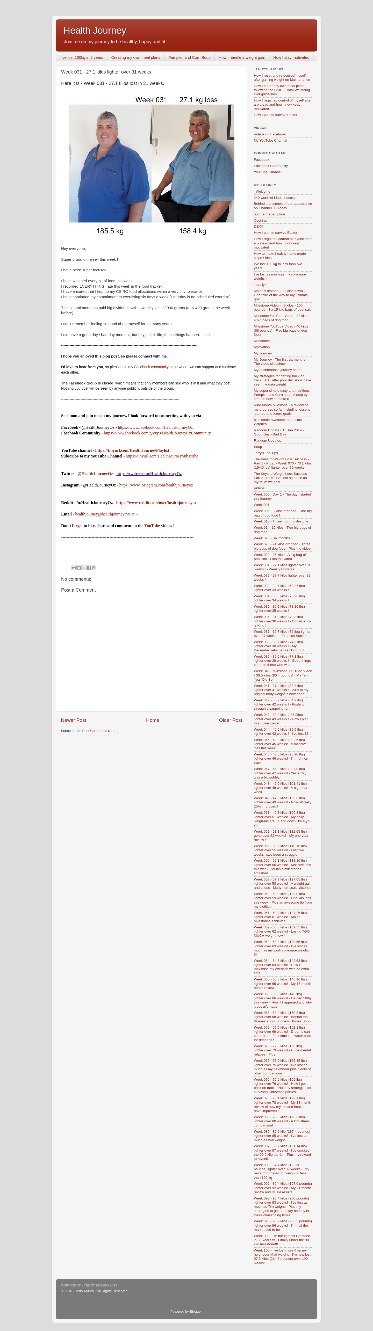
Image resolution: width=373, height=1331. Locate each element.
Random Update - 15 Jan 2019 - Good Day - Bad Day (279, 432)
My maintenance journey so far (278, 370)
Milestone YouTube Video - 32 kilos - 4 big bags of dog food (282, 318)
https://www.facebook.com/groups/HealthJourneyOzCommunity (157, 433)
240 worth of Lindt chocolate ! (276, 198)
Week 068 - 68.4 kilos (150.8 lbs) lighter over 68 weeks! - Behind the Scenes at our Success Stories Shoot (283, 1017)
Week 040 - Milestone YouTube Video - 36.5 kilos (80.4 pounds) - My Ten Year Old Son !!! (283, 675)
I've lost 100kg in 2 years (82, 57)
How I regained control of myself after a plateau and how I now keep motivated (283, 104)
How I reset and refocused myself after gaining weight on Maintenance (282, 78)
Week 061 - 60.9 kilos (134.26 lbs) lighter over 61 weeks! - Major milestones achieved (280, 917)
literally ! (260, 285)
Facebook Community (271, 166)
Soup (258, 447)
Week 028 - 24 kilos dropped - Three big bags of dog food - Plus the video (282, 546)
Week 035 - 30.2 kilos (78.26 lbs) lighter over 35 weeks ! (279, 609)
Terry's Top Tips (266, 453)
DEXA (258, 226)
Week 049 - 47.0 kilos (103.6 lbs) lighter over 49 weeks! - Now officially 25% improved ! (282, 802)
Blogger (196, 1311)
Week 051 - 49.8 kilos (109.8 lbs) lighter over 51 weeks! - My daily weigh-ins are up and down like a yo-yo (282, 819)
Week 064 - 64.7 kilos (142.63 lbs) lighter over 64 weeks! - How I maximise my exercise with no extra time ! (281, 967)
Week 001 (262, 505)
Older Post (230, 720)
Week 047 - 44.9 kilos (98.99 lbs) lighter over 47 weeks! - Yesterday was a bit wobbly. (280, 773)
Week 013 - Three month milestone (281, 521)
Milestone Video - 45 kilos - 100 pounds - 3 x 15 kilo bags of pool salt (282, 307)
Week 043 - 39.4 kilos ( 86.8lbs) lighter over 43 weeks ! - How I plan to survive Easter (281, 719)
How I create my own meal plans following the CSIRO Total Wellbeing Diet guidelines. (282, 90)
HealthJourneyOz (97, 473)
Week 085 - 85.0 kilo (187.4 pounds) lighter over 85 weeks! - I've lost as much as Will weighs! (282, 1136)
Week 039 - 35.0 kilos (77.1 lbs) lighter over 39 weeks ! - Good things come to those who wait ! (282, 660)
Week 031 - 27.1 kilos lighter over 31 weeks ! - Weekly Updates (282, 567)
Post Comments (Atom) (100, 731)
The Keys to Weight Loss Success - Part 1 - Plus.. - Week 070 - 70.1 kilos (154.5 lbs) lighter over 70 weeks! (283, 463)
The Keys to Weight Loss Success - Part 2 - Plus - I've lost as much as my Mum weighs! (281, 478)
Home (152, 720)
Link (206, 335)
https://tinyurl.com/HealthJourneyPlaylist (132, 450)
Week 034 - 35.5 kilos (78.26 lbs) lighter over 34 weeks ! (279, 598)
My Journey (263, 353)
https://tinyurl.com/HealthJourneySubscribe (162, 456)
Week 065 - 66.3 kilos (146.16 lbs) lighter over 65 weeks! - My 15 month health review (282, 983)
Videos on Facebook (270, 134)
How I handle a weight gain (242, 57)
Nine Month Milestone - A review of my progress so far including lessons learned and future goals (282, 409)
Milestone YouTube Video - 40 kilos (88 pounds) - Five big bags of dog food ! (281, 330)
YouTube (152, 525)
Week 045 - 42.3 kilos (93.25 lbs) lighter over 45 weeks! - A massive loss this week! (280, 744)
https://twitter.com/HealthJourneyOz (149, 473)
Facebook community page (156, 367)
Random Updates (267, 440)
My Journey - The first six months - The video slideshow (280, 362)
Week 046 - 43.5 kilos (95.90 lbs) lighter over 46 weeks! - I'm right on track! (281, 758)
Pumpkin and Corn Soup (189, 57)
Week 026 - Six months (272, 538)
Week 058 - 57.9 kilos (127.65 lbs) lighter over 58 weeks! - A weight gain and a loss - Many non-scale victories (283, 883)
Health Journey (94, 30)
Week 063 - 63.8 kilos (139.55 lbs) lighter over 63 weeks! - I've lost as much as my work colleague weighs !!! (281, 948)
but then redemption (269, 214)
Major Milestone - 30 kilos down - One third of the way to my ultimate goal (281, 295)
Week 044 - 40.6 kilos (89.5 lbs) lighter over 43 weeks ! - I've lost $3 (281, 732)
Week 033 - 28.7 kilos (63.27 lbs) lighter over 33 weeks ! (279, 588)
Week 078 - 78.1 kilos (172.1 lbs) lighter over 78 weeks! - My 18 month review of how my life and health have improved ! (282, 1104)
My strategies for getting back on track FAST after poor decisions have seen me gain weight (282, 380)
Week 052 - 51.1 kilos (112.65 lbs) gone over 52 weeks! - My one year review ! (281, 836)
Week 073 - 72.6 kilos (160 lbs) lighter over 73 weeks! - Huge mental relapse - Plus (282, 1050)
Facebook (261, 160)
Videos (259, 488)
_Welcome (262, 191)
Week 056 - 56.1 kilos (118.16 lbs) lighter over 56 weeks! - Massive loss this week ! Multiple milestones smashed (282, 867)
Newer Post (73, 720)
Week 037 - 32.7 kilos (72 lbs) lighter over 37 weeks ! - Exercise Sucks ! (282, 634)
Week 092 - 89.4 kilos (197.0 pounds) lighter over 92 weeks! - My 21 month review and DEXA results (283, 1188)
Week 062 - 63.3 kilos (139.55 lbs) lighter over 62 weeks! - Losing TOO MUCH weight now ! (282, 931)
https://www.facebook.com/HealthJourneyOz (155, 427)
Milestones (262, 341)
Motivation (262, 347)
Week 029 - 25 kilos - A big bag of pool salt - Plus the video (280, 557)
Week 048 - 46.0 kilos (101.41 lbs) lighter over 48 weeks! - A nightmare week (282, 788)
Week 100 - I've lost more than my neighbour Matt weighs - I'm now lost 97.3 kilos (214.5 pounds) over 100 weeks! (282, 1256)
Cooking (260, 220)
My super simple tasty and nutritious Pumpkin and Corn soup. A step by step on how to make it (282, 395)
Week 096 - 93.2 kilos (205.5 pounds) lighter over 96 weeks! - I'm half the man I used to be (283, 1225)
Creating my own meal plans (135, 57)
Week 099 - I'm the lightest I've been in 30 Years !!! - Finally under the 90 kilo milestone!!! (282, 1240)
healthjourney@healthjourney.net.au (105, 514)
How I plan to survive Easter (275, 115)
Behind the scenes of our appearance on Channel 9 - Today (283, 206)
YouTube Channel (268, 172)
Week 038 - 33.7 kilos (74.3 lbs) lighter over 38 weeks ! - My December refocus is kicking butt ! (280, 646)
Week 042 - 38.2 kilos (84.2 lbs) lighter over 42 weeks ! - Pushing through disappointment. (279, 704)
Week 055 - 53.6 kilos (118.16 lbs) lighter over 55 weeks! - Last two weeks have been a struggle (280, 850)
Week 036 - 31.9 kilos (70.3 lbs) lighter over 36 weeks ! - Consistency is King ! (282, 621)
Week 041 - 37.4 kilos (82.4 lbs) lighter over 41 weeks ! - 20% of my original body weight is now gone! (281, 690)
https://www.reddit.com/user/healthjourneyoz (156, 502)
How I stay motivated (291, 57)
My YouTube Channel (270, 140)
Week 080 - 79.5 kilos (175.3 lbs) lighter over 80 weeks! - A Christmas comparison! (282, 1121)
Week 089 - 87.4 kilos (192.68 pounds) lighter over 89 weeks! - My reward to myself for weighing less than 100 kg (281, 1171)
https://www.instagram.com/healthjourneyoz (156, 485)
